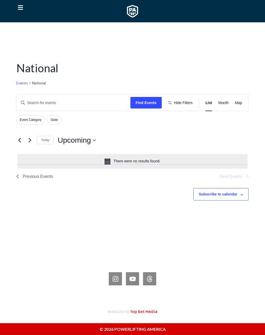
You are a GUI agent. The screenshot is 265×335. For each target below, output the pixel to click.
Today (45, 140)
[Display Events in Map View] (238, 103)
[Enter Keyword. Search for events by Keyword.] (73, 103)
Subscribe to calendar (218, 194)
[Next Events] (30, 140)
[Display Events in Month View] (223, 103)
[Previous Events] (19, 140)
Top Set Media (144, 312)
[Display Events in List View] (208, 103)
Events (22, 83)
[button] (20, 8)
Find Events (146, 103)
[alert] (132, 161)
